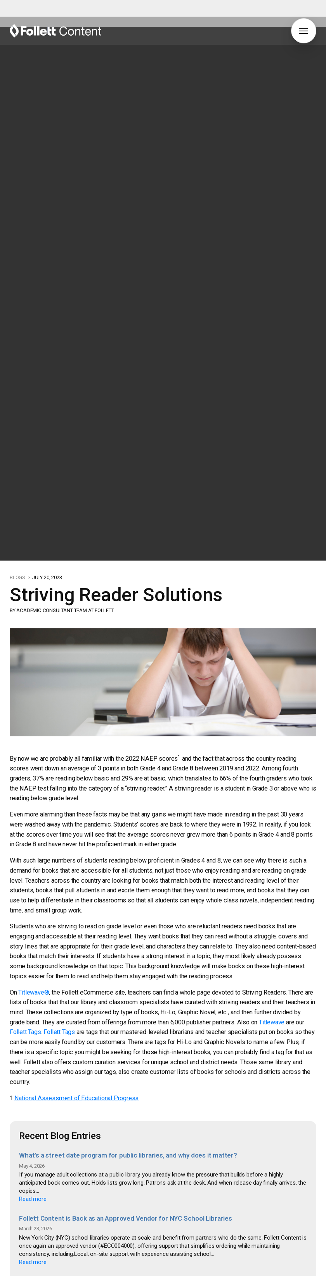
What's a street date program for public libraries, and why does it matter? (128, 1054)
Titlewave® (33, 891)
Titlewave (271, 921)
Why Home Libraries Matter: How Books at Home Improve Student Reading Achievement (151, 1180)
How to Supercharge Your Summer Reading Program (98, 1243)
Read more (32, 1098)
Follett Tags (25, 931)
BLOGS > (20, 477)
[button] (303, 30)
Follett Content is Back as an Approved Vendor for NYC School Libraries (125, 1117)
